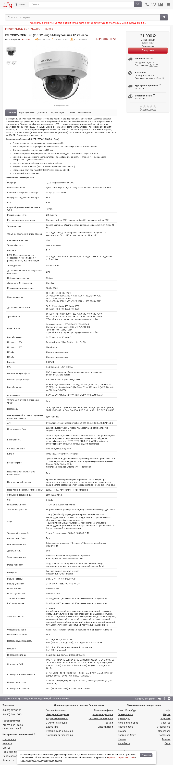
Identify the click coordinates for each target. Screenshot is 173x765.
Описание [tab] (11, 112)
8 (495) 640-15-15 (12, 714)
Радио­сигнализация (57, 718)
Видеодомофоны (103, 710)
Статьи (6, 747)
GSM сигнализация (56, 722)
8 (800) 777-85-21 (12, 710)
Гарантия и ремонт (13, 751)
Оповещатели (105, 726)
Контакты (8, 760)
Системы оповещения (101, 718)
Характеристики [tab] (26, 112)
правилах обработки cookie (121, 757)
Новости (7, 743)
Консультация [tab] (84, 112)
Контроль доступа (103, 714)
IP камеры (35, 29)
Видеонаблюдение (56, 710)
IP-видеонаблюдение (16, 29)
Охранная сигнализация (59, 731)
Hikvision (48, 29)
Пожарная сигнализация (59, 735)
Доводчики (52, 726)
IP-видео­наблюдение (57, 714)
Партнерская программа (16, 756)
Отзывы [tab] (71, 112)
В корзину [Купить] (148, 50)
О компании (9, 739)
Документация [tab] (57, 112)
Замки (109, 722)
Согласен (146, 755)
